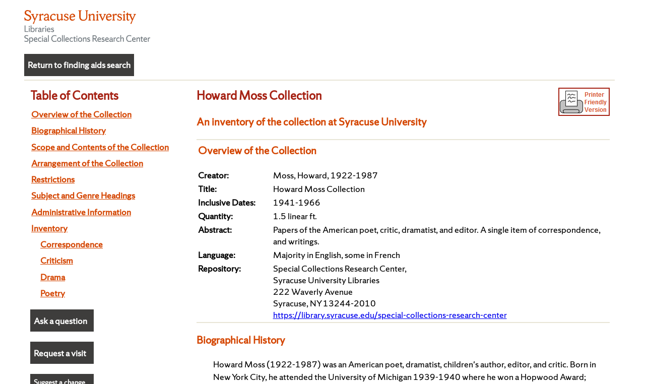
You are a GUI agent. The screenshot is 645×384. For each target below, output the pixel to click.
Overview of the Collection (81, 114)
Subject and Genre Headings (83, 195)
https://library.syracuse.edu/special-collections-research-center (390, 315)
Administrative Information (81, 212)
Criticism (56, 260)
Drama (52, 277)
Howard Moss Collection (259, 95)
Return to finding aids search (79, 65)
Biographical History (68, 130)
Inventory (49, 228)
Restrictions (53, 179)
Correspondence (71, 244)
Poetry (52, 293)
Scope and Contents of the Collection (100, 147)
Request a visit (60, 353)
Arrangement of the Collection (87, 163)
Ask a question (60, 321)
